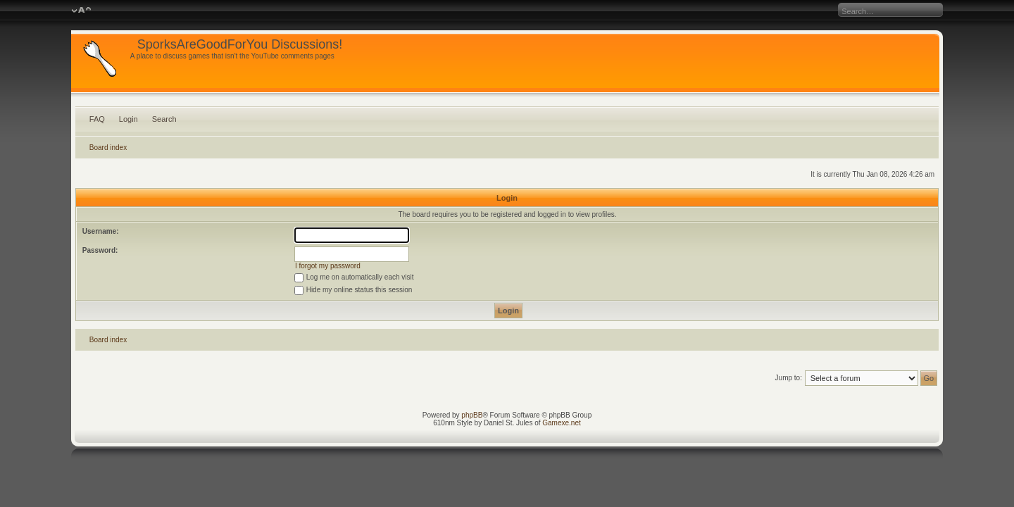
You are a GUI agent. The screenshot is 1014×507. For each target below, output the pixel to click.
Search (164, 119)
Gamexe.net (561, 423)
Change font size (81, 10)
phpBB (471, 415)
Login (128, 119)
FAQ (97, 119)
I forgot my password (328, 266)
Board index (108, 147)
